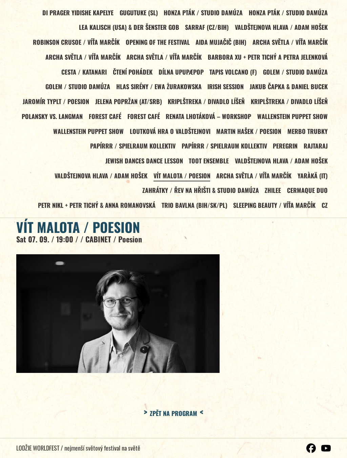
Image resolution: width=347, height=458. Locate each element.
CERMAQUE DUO (307, 194)
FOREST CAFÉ (104, 118)
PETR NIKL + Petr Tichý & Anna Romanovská (96, 209)
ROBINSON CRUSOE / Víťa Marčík (75, 42)
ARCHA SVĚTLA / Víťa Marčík (290, 42)
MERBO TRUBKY (307, 133)
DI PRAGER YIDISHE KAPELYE (77, 12)
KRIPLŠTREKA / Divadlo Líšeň (205, 103)
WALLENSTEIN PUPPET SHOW (292, 118)
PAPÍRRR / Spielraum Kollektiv (132, 148)
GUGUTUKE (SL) (138, 12)
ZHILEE (272, 194)
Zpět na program (173, 417)
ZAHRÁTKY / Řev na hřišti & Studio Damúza (200, 194)
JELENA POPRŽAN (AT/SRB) (128, 103)
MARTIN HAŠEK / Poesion (248, 133)
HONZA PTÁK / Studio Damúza (202, 12)
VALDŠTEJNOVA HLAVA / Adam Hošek (281, 27)
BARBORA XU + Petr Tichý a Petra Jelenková (268, 58)
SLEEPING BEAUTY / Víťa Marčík (274, 209)
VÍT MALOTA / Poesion (181, 179)
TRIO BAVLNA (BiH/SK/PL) (194, 209)
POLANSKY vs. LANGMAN (50, 118)
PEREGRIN (284, 148)
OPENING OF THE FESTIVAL (157, 42)
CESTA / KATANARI (82, 73)
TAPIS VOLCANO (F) (233, 73)
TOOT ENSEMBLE (208, 163)
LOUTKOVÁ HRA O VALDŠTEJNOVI (169, 133)
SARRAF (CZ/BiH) (206, 27)
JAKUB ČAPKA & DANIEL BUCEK (289, 88)
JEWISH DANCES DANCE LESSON (143, 163)
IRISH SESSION (225, 88)
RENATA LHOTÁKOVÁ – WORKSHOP (208, 118)
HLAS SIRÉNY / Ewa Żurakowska (158, 88)
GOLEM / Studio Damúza (295, 73)
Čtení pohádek (131, 73)
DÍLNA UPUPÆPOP (180, 73)
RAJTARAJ (316, 148)
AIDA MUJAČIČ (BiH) (220, 42)
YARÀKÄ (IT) (313, 179)
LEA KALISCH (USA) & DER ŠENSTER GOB (128, 27)
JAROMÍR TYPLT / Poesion (55, 103)
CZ (325, 209)
